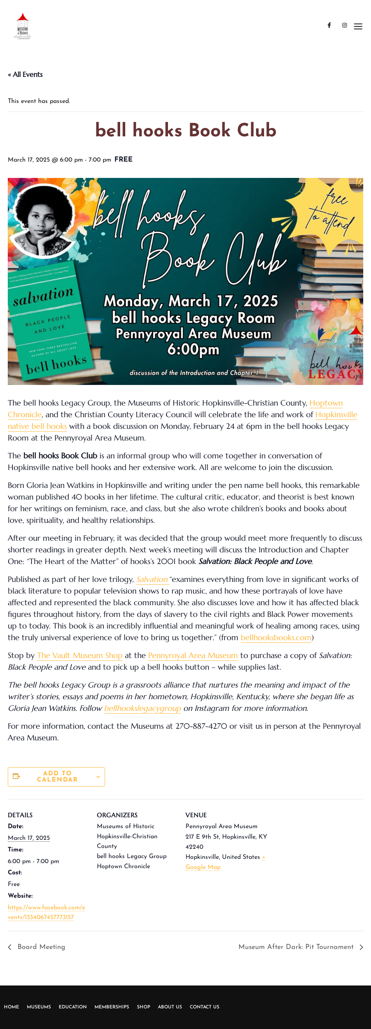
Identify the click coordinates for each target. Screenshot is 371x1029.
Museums (39, 1007)
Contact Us (204, 1007)
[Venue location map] (322, 852)
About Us (170, 1007)
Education (73, 1007)
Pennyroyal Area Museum (193, 655)
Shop (143, 1007)
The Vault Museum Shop (79, 655)
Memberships (111, 1007)
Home (11, 1007)
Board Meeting (40, 947)
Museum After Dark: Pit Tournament (297, 947)
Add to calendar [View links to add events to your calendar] (57, 777)
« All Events (25, 74)
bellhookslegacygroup (142, 708)
